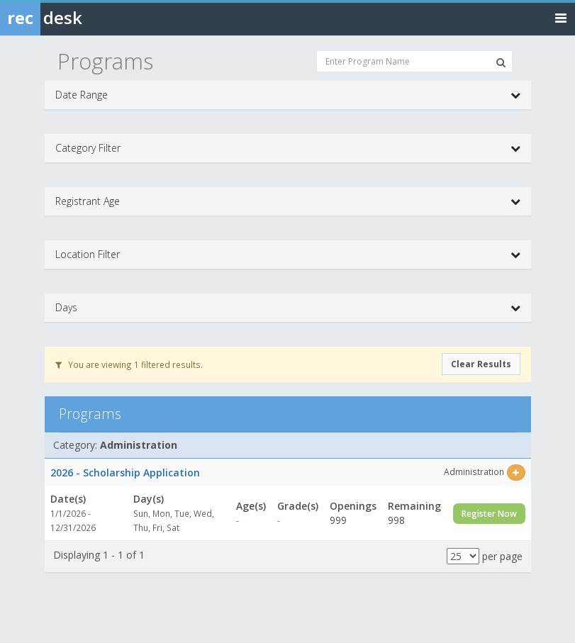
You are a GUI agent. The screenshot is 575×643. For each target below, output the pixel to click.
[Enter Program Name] (414, 61)
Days (287, 307)
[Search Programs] (501, 62)
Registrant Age (287, 201)
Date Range (287, 95)
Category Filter (287, 148)
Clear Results (481, 364)
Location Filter (287, 254)
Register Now (489, 514)
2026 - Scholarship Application (125, 472)
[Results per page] (463, 556)
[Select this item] (516, 472)
